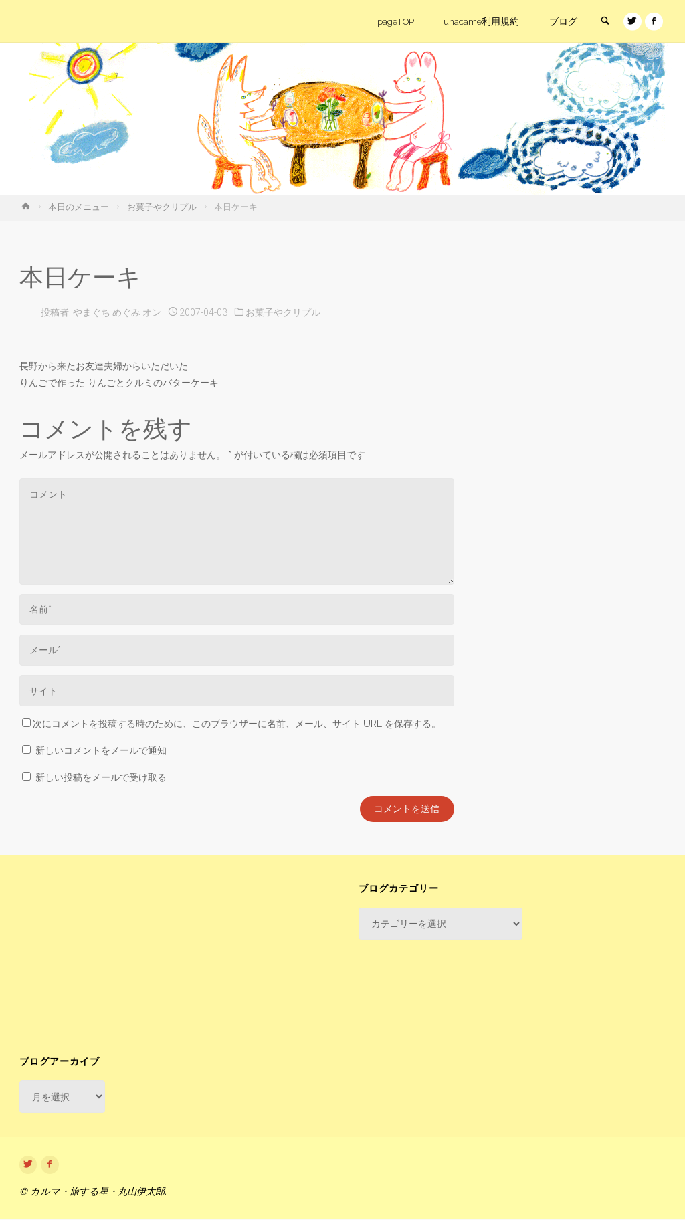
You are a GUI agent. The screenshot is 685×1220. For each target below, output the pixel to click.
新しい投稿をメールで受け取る (101, 777)
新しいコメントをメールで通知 (101, 750)
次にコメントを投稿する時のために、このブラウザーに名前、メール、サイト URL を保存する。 (231, 723)
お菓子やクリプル (162, 207)
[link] (603, 22)
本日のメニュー (78, 207)
